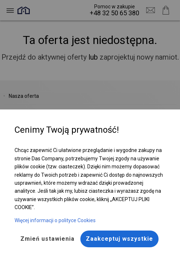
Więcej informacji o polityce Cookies (55, 220)
